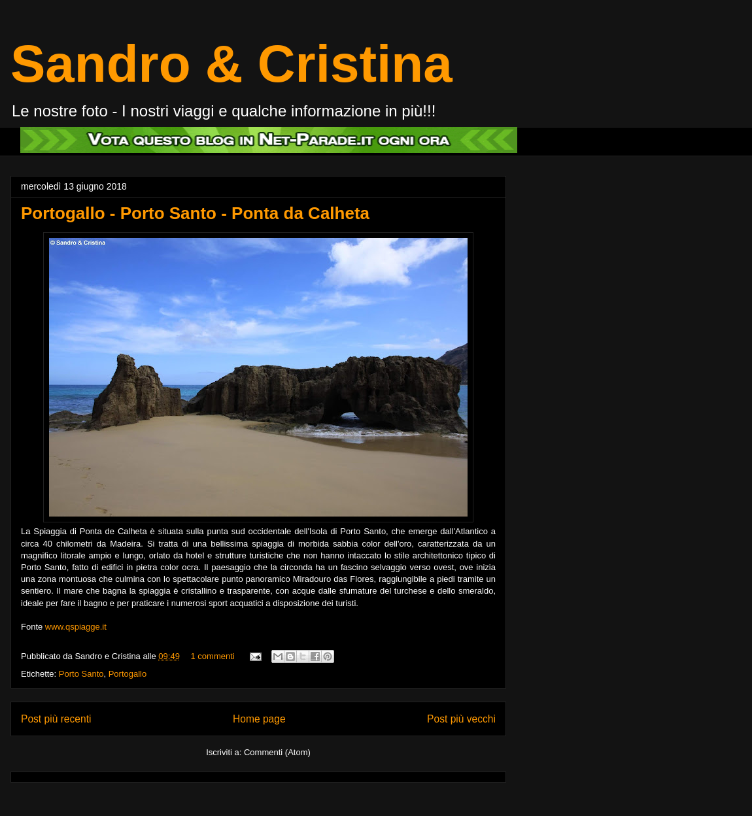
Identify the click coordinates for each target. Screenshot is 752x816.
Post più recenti (56, 718)
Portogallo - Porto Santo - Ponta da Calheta (195, 213)
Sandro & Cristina (231, 64)
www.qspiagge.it (76, 627)
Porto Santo (81, 674)
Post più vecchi (461, 718)
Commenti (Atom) (277, 752)
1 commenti (213, 656)
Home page (259, 718)
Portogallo (128, 674)
